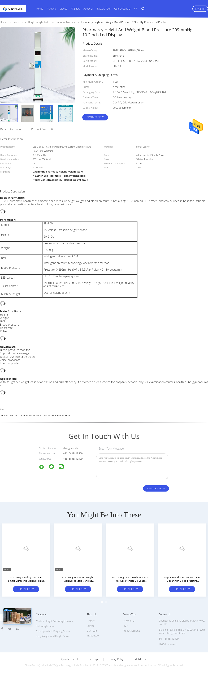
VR (135, 8)
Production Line (131, 630)
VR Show (75, 8)
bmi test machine (9, 415)
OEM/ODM (129, 621)
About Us (89, 8)
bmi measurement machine (57, 415)
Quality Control (122, 8)
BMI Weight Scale (45, 626)
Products (51, 8)
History (90, 621)
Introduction (93, 635)
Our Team (92, 630)
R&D (125, 625)
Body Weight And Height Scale (52, 636)
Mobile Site (141, 659)
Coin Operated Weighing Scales (53, 631)
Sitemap (93, 659)
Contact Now (95, 117)
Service (90, 625)
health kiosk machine (30, 415)
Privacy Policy (116, 659)
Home (39, 8)
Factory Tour (104, 8)
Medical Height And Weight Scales (54, 621)
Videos (63, 8)
